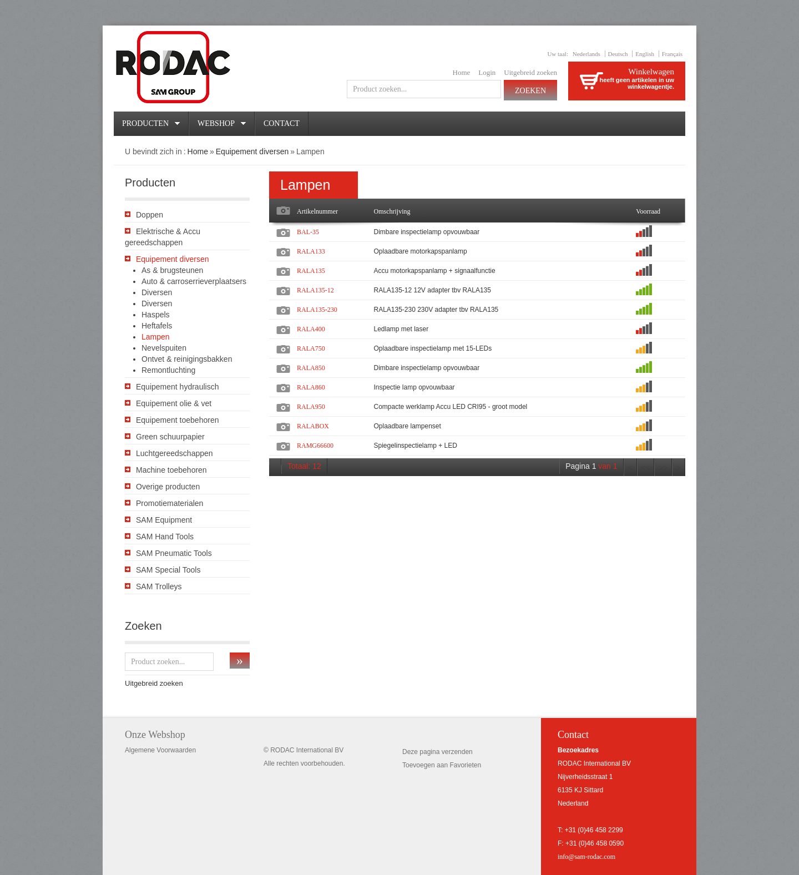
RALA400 (311, 329)
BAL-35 (308, 232)
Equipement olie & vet (173, 403)
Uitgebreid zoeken (530, 72)
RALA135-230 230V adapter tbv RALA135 (435, 309)
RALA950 (311, 407)
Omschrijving (391, 211)
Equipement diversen (252, 151)
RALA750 (311, 348)
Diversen (156, 292)
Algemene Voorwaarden (160, 750)
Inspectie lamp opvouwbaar (413, 387)
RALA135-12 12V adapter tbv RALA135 (431, 290)
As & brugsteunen (172, 270)
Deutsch (618, 53)
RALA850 (311, 368)
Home (462, 72)
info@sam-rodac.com (586, 857)
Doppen (149, 214)
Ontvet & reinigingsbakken (186, 359)
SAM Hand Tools (165, 536)
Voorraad (648, 211)
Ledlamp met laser (400, 329)
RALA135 (311, 271)
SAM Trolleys (158, 586)
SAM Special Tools (168, 569)
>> (663, 468)
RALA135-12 (315, 290)
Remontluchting (168, 370)
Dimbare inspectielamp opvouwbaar (426, 232)
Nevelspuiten (163, 347)
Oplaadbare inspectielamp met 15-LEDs (432, 348)
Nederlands (586, 53)
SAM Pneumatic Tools (174, 553)
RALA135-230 (317, 309)
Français (672, 53)
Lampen (155, 336)
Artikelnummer (317, 211)
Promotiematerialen (169, 503)
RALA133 (311, 251)
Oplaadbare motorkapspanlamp (420, 251)
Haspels (155, 314)
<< (645, 468)
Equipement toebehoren (177, 420)
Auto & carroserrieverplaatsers (193, 281)
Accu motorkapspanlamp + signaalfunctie (434, 271)
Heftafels (156, 325)
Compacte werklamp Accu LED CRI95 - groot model (450, 407)
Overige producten (168, 486)
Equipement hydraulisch (177, 386)
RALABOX (313, 426)
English (644, 53)
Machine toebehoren (171, 470)
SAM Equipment (164, 519)
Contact (282, 123)
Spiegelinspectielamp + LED (415, 445)
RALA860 (311, 387)
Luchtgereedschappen (174, 453)
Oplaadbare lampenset (407, 426)
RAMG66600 (315, 445)
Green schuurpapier (170, 436)
